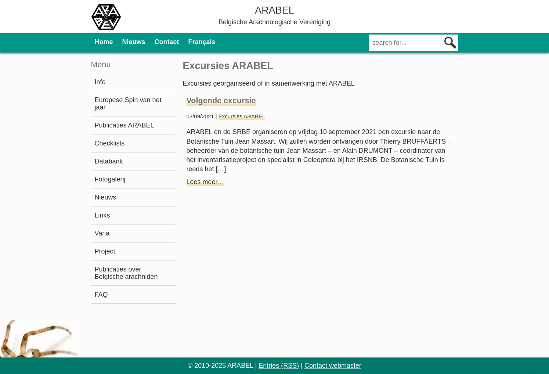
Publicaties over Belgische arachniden (126, 273)
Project (105, 251)
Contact (167, 42)
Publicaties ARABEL (124, 125)
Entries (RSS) (279, 365)
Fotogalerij (110, 179)
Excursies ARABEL (242, 116)
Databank (109, 161)
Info (100, 82)
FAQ (101, 294)
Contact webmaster (332, 365)
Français (202, 42)
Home (104, 42)
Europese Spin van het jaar (128, 103)
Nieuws (133, 42)
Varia (102, 233)
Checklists (110, 143)
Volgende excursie (221, 100)
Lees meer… (205, 182)
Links (102, 215)
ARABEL (274, 10)
